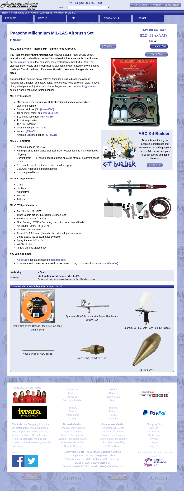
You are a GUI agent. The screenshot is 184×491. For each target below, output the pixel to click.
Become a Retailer (72, 400)
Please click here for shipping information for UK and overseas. (66, 279)
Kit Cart (154, 428)
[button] (139, 5)
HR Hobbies (37, 435)
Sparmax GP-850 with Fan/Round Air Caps (147, 328)
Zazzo (44, 431)
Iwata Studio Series (113, 431)
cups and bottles (107, 263)
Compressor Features (113, 435)
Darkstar (35, 442)
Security (113, 418)
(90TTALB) (50, 134)
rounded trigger (81, 86)
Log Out (154, 446)
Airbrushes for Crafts (51, 12)
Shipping (113, 407)
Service (113, 389)
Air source (23, 259)
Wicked (26, 442)
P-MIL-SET (71, 12)
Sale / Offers (113, 396)
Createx (16, 442)
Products (10, 17)
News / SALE (112, 17)
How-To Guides (72, 446)
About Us (72, 396)
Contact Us (72, 389)
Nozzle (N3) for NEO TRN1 (92, 358)
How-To (42, 17)
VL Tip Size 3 (147, 369)
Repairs (113, 393)
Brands (72, 411)
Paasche (46, 442)
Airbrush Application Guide (72, 438)
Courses (72, 418)
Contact (141, 17)
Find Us (72, 393)
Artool (15, 435)
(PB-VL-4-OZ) (50, 113)
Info (73, 17)
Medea (35, 431)
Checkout (154, 431)
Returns (113, 411)
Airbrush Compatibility (113, 442)
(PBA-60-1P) (47, 116)
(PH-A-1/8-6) (47, 109)
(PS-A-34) (40, 127)
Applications (72, 415)
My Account (154, 435)
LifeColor (24, 435)
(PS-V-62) (31, 131)
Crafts (34, 12)
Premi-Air (17, 438)
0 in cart (153, 41)
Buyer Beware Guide (72, 442)
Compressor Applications (113, 438)
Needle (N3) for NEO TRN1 (37, 353)
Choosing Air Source (113, 428)
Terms (113, 415)
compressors (58, 259)
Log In (154, 442)
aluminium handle (24, 62)
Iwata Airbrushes (72, 431)
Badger (20, 446)
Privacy (154, 438)
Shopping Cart (154, 424)
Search (62, 7)
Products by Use (20, 12)
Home (5, 12)
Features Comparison (72, 435)
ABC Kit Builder (113, 446)
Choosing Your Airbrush (72, 428)
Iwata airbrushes (39, 428)
